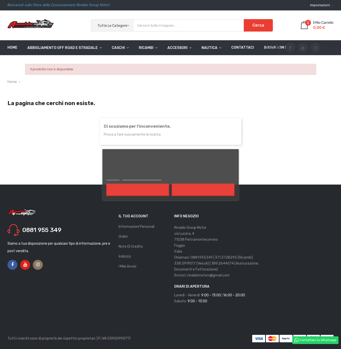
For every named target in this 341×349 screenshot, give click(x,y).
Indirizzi (125, 256)
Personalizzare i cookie (141, 177)
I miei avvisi (127, 266)
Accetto (203, 190)
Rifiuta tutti (138, 190)
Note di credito (131, 246)
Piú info (112, 177)
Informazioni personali (136, 227)
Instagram (315, 48)
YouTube (303, 48)
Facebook (290, 48)
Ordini (123, 236)
